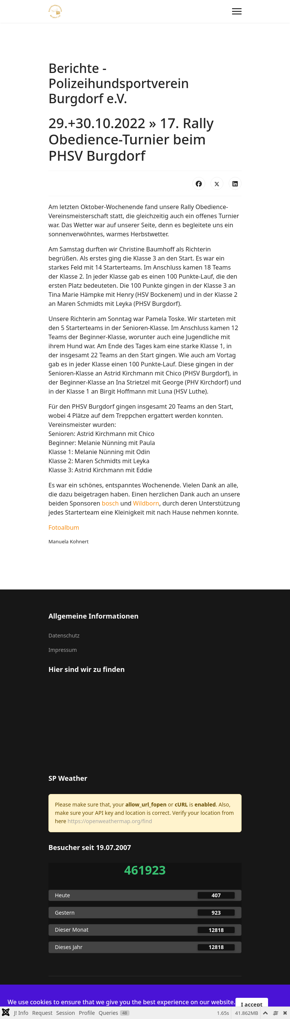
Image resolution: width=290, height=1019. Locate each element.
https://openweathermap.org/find (110, 821)
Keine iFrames (145, 723)
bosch (110, 503)
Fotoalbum (63, 527)
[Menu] (237, 11)
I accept (252, 1004)
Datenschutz (64, 635)
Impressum (62, 649)
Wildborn (146, 503)
